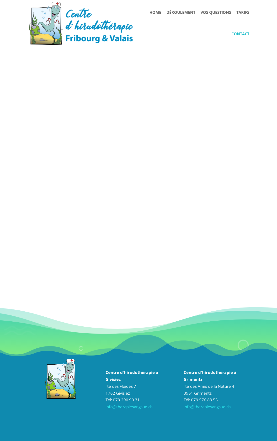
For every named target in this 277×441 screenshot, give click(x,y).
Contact (240, 34)
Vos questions (216, 12)
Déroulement (180, 12)
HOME (155, 12)
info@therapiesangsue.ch (129, 406)
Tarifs (242, 12)
